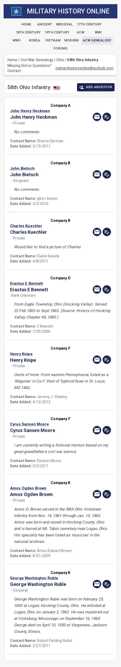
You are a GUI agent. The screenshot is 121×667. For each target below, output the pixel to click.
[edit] (107, 117)
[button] (45, 111)
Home (12, 60)
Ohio (60, 60)
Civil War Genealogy (37, 60)
